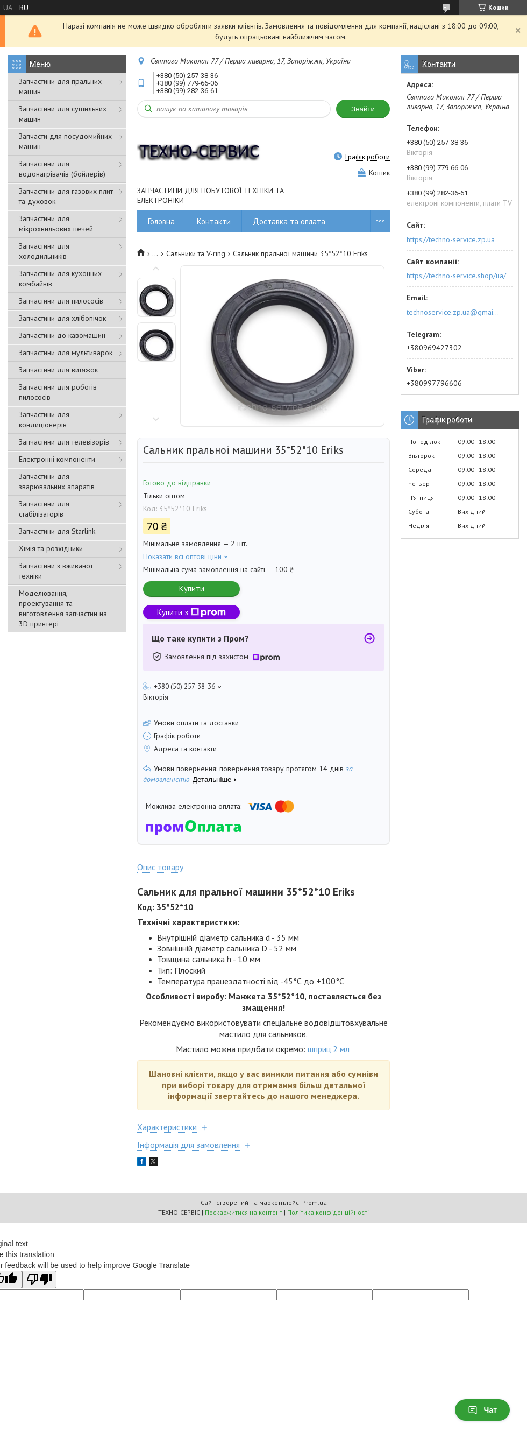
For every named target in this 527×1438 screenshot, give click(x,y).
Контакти (214, 221)
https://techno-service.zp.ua (451, 239)
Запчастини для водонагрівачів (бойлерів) (62, 169)
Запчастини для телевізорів (64, 442)
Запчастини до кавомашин (62, 335)
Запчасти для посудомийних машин (65, 141)
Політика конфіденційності (328, 1212)
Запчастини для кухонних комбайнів (60, 278)
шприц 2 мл (330, 1049)
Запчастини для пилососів (61, 301)
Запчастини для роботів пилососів (58, 392)
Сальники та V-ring (195, 253)
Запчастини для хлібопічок (62, 318)
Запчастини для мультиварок (65, 352)
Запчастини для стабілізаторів (44, 509)
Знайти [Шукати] (363, 109)
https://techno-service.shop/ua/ (456, 275)
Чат (482, 1410)
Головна (161, 221)
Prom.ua (314, 1203)
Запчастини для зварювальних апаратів (57, 481)
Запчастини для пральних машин (60, 86)
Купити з (191, 612)
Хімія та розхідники (51, 548)
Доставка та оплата (289, 221)
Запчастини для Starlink (57, 531)
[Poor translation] (39, 1279)
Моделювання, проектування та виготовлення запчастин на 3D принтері (63, 608)
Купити (191, 588)
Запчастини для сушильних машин (62, 114)
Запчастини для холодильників (44, 251)
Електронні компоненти (57, 459)
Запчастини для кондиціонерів (44, 419)
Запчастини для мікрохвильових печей (56, 224)
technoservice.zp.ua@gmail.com (454, 312)
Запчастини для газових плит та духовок (66, 196)
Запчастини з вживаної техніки (55, 571)
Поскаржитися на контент (243, 1212)
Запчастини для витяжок (58, 370)
